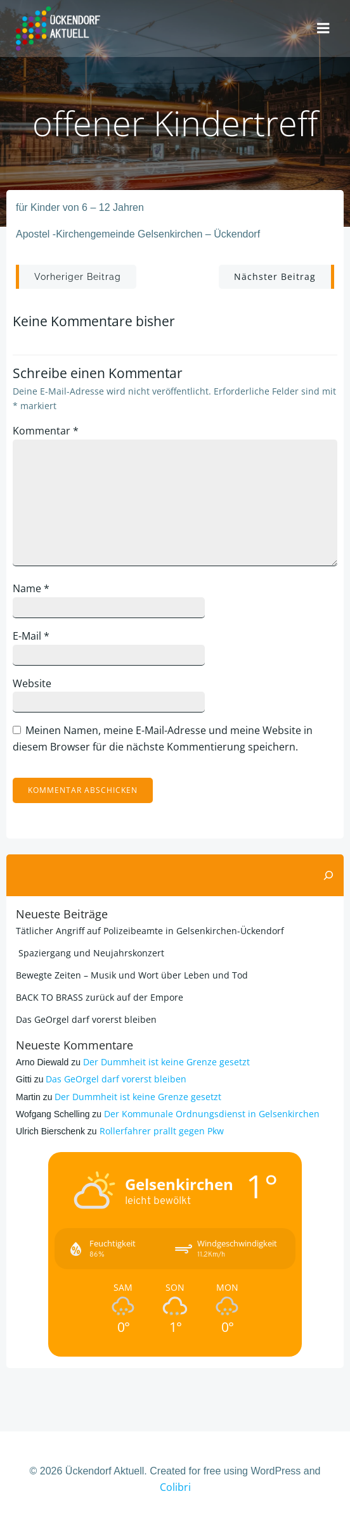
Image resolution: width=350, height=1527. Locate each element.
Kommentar (46, 431)
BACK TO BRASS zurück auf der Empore (99, 997)
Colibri (175, 1487)
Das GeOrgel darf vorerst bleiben (86, 1019)
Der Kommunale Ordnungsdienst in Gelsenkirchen (212, 1114)
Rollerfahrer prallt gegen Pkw (162, 1131)
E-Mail (31, 636)
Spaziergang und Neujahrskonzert (90, 953)
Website (32, 683)
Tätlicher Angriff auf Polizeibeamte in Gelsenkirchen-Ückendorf (150, 931)
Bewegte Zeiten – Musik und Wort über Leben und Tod (132, 975)
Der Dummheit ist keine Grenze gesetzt (166, 1062)
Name (31, 588)
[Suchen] (328, 875)
